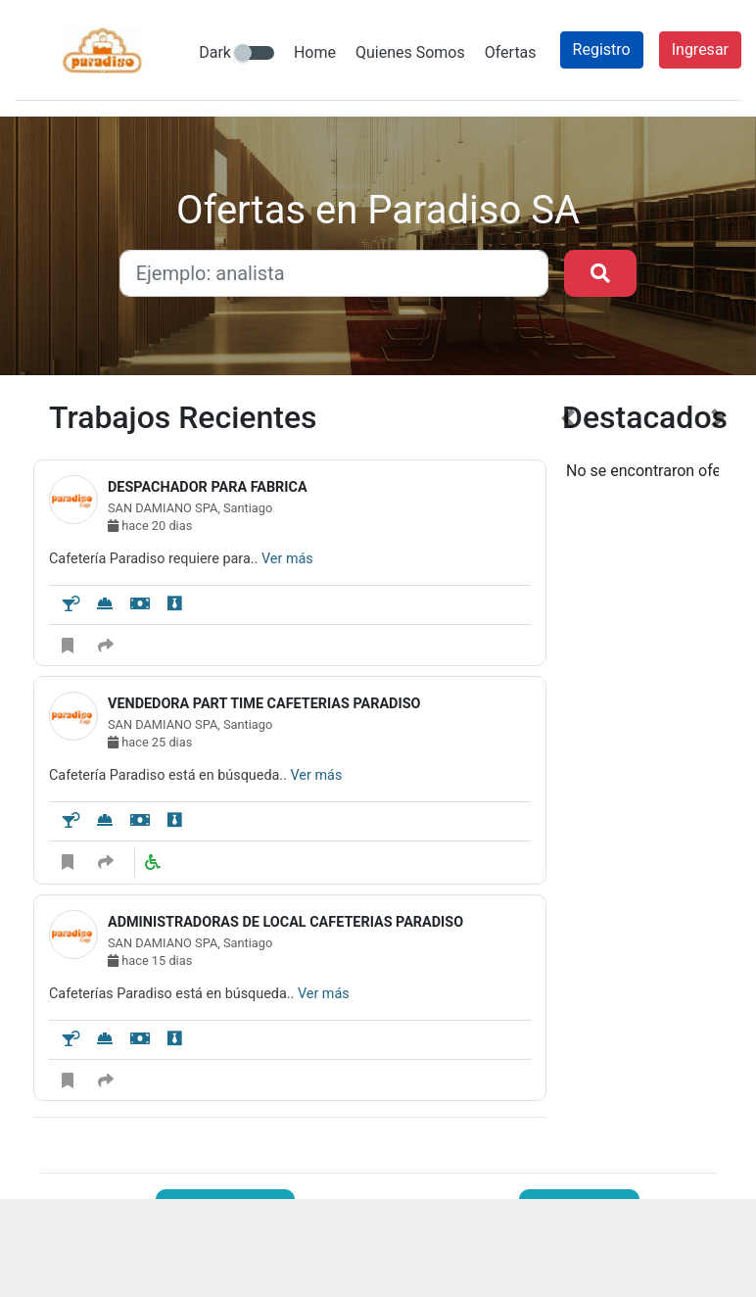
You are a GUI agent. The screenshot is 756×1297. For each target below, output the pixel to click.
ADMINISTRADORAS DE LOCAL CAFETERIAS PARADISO (285, 922)
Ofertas (511, 52)
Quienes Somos (410, 52)
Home (315, 52)
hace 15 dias (150, 960)
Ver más (287, 559)
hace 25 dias (150, 742)
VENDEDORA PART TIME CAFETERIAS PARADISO (264, 704)
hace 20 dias (150, 525)
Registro (602, 49)
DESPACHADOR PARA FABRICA (207, 487)
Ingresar (700, 49)
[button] (567, 770)
